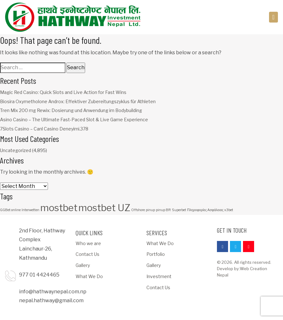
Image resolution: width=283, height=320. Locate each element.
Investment (159, 276)
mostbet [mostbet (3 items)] (58, 207)
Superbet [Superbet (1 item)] (179, 210)
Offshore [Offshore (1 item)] (138, 210)
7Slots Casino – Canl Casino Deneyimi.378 (44, 128)
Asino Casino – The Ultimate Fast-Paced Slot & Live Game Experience (74, 119)
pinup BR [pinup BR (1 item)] (163, 210)
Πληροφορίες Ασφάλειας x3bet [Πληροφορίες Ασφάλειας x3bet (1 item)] (210, 210)
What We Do (89, 276)
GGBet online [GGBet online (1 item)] (10, 210)
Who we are (88, 243)
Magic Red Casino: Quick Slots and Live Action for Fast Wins (63, 92)
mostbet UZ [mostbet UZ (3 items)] (104, 207)
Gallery (83, 265)
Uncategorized (15, 150)
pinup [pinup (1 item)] (150, 210)
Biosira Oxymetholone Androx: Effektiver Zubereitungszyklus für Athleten (78, 101)
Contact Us (87, 254)
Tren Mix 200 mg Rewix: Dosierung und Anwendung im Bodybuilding (71, 110)
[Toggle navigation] (273, 17)
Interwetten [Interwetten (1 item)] (30, 210)
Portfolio (155, 254)
